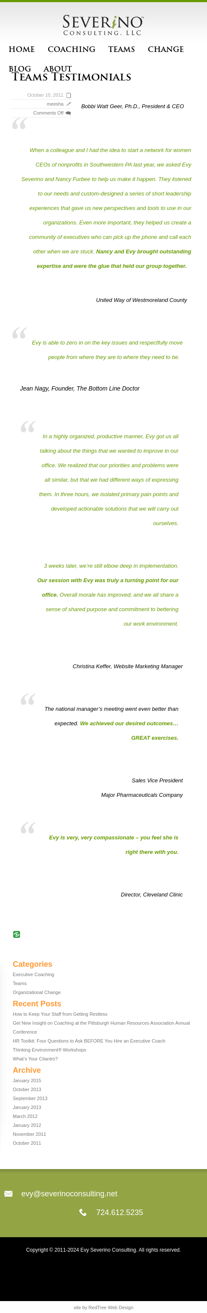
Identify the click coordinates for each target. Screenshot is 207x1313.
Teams (121, 49)
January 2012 (27, 1125)
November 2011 (29, 1134)
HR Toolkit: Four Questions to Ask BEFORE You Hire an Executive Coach (89, 1040)
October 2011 (27, 1143)
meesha (55, 103)
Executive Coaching (33, 974)
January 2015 (27, 1080)
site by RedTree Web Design (103, 1307)
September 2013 (30, 1098)
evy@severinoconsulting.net (69, 1193)
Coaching (71, 49)
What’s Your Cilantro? (35, 1058)
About (58, 69)
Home (22, 49)
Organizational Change (37, 992)
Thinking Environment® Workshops (49, 1049)
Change (166, 49)
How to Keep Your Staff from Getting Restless (60, 1014)
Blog (20, 69)
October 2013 (27, 1089)
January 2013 (27, 1107)
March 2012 (25, 1116)
